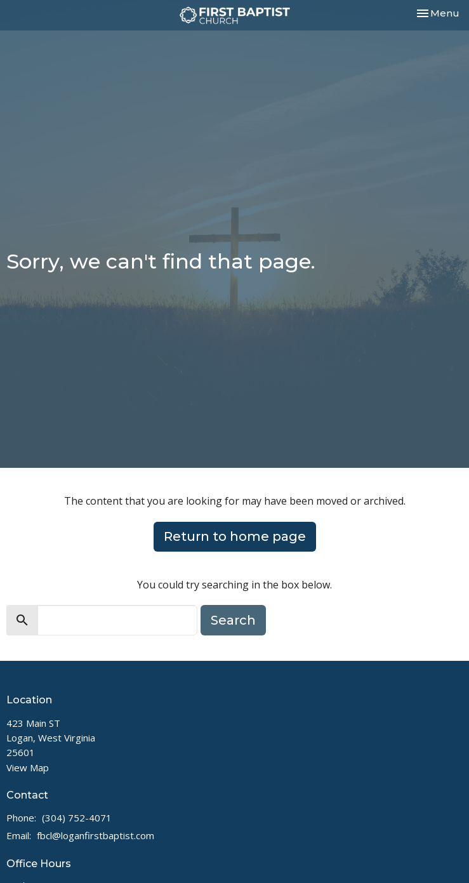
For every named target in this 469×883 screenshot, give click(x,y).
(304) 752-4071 (77, 817)
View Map (27, 767)
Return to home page (235, 536)
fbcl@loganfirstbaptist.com (95, 835)
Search (233, 620)
